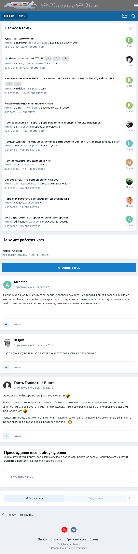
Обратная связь (75, 539)
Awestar (17, 250)
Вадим (19, 340)
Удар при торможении (19, 38)
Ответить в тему (69, 267)
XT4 (42, 202)
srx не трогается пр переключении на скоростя (36, 217)
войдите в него (13, 460)
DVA (16, 164)
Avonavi (18, 63)
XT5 (43, 88)
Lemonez (19, 145)
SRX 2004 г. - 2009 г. (56, 221)
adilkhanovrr (21, 221)
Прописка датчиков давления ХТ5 (27, 160)
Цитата (17, 324)
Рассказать (34, 498)
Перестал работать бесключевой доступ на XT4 (36, 198)
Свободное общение (47, 126)
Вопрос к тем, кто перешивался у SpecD (31, 179)
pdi (16, 183)
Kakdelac (19, 88)
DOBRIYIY (19, 107)
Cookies (95, 539)
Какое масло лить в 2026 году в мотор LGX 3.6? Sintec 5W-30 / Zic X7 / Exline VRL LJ (60, 78)
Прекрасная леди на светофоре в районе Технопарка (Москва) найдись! (53, 122)
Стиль (56, 539)
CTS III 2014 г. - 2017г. (55, 63)
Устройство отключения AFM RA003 (28, 103)
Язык (42, 539)
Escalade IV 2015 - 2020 (55, 107)
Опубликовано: (33, 287)
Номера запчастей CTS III (26, 58)
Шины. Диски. (49, 145)
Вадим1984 (20, 42)
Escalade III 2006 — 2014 (64, 42)
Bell (16, 126)
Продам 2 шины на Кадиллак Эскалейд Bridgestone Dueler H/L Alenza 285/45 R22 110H (62, 141)
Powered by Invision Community (69, 548)
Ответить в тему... (21, 477)
